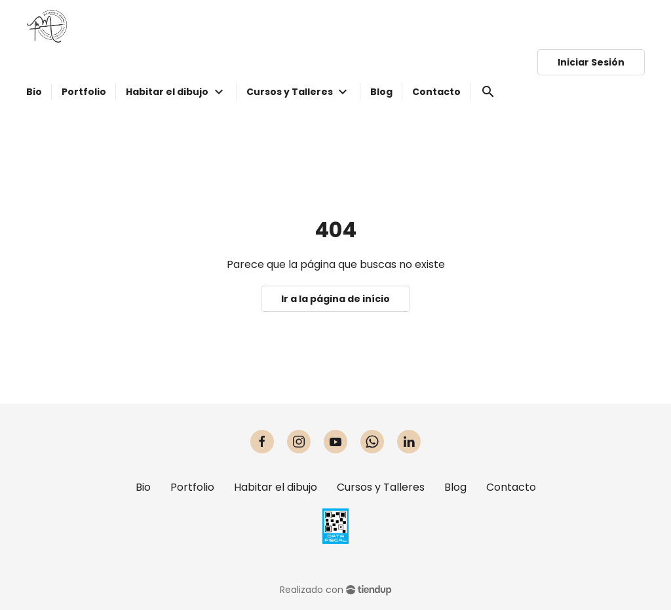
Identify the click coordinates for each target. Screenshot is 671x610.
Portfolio (192, 487)
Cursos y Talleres (381, 487)
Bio (143, 487)
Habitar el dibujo (275, 487)
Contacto (511, 487)
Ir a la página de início (335, 298)
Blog (455, 487)
